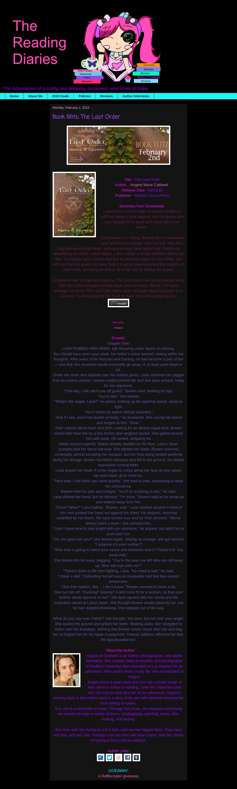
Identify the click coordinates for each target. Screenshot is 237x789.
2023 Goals (60, 96)
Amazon (118, 328)
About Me (35, 96)
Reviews (106, 96)
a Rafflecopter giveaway (118, 776)
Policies (85, 96)
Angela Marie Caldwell (149, 185)
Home (14, 96)
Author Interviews (135, 96)
